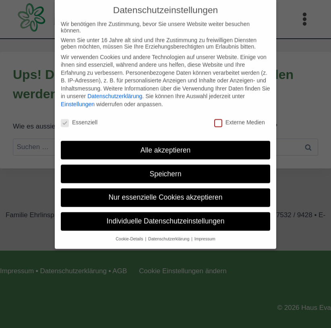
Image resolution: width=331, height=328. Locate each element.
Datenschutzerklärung (114, 91)
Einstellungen (78, 99)
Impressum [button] (204, 233)
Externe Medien (239, 117)
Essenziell (79, 117)
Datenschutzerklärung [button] (169, 233)
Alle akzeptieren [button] (166, 145)
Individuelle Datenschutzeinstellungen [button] (166, 216)
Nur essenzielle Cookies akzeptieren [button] (165, 192)
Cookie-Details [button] (130, 233)
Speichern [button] (166, 168)
